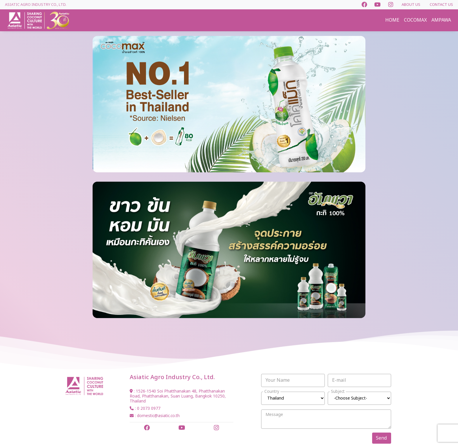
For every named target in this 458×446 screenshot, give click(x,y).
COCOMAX (415, 20)
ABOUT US (411, 5)
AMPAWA (441, 20)
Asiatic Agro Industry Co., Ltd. (35, 5)
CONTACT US (441, 5)
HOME (392, 20)
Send (381, 438)
